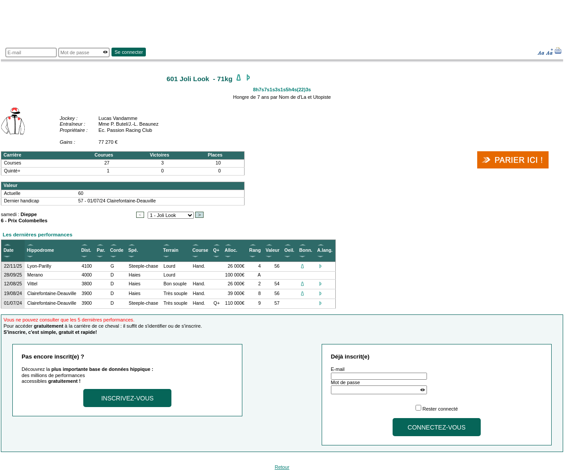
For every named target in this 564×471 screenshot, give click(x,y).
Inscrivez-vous (127, 398)
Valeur (272, 250)
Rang (255, 250)
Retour (282, 467)
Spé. (133, 250)
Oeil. (289, 250)
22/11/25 (13, 266)
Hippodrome (40, 250)
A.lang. (325, 250)
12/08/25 (13, 283)
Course (200, 250)
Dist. (86, 250)
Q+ (216, 250)
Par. (100, 250)
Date (9, 250)
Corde (116, 250)
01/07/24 (13, 303)
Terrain (170, 250)
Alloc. (231, 250)
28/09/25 (13, 275)
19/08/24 (13, 293)
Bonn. (305, 250)
